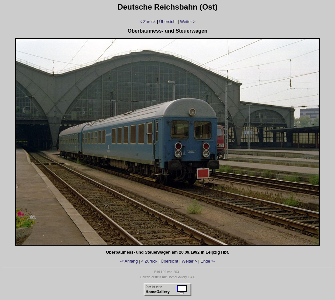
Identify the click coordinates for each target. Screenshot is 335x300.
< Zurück (147, 21)
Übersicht (168, 21)
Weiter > (188, 21)
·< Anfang (129, 261)
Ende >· (207, 261)
